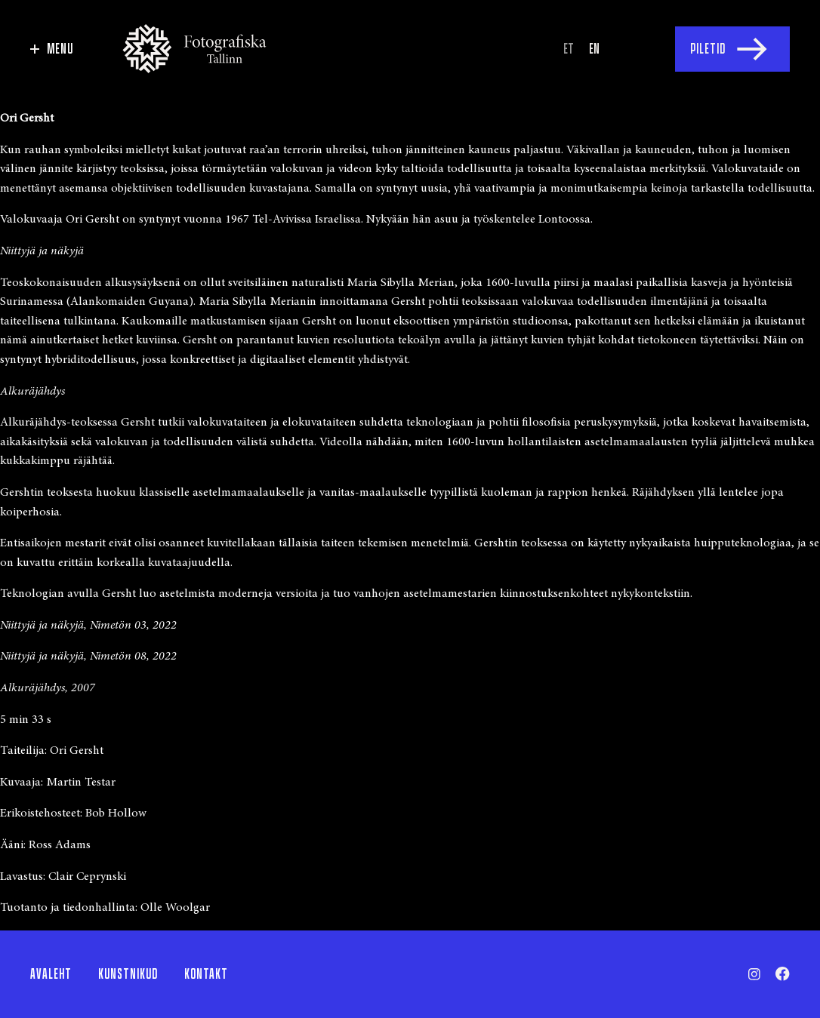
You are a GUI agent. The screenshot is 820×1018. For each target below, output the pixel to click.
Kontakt (206, 974)
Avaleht (51, 974)
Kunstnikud (128, 974)
